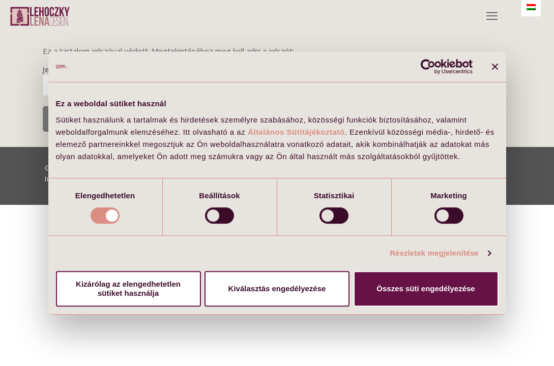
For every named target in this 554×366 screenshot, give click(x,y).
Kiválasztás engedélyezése (277, 288)
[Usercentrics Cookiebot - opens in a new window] (428, 66)
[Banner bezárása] (495, 66)
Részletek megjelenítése (434, 253)
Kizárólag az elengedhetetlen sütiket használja (128, 288)
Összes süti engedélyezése (425, 288)
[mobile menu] (492, 15)
